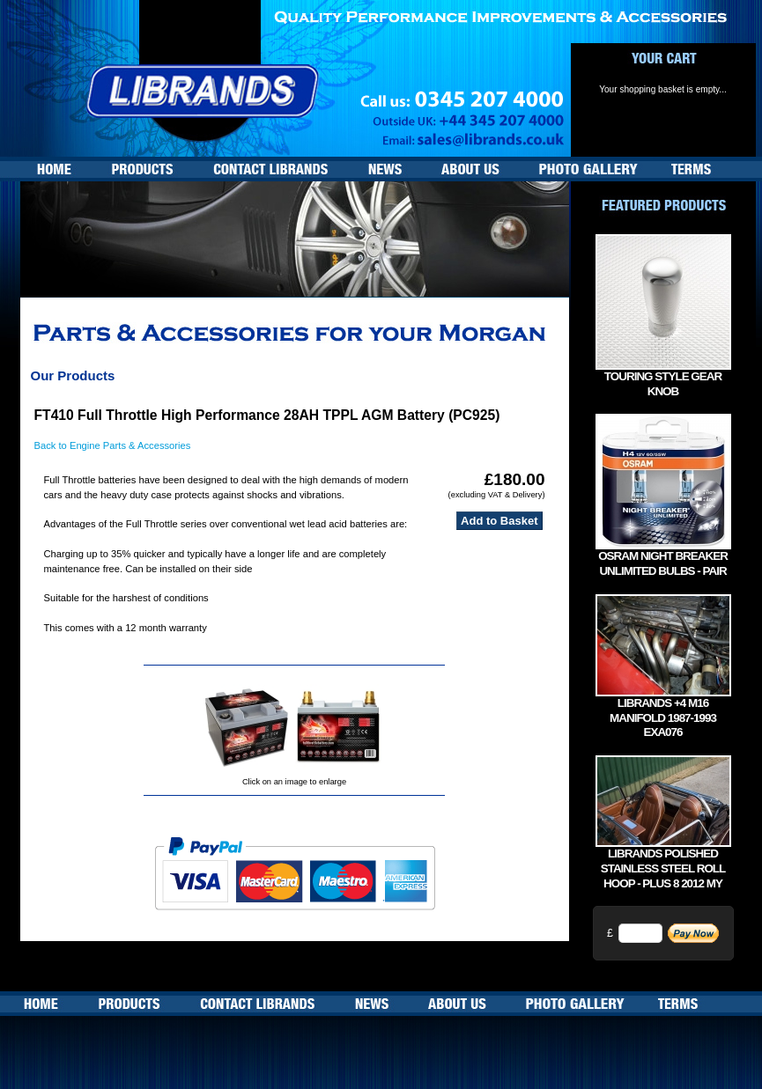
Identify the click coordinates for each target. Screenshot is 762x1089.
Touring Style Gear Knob (662, 384)
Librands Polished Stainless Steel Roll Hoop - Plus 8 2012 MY (663, 868)
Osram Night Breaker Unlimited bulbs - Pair (663, 563)
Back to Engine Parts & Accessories (112, 445)
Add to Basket (499, 520)
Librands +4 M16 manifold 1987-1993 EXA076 (663, 717)
